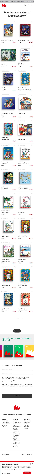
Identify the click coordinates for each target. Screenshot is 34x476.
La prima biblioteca (22, 139)
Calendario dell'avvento (23, 40)
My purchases (5, 422)
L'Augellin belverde (5, 139)
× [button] (32, 463)
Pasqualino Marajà (5, 261)
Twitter (26, 428)
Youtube (26, 425)
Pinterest (26, 426)
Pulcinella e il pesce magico (24, 89)
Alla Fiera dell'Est (5, 237)
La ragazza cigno (5, 212)
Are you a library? (4, 426)
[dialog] (17, 469)
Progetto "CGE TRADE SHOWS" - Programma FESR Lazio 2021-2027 (17, 444)
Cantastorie (4, 163)
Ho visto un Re (21, 212)
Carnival (13, 347)
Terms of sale (5, 424)
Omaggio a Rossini (22, 310)
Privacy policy (17, 426)
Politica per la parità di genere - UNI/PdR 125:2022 (16, 436)
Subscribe (17, 396)
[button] (6, 473)
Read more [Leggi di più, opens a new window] (22, 469)
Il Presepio (4, 89)
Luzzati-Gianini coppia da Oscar (7, 114)
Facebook (27, 424)
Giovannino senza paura (7, 40)
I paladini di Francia (22, 237)
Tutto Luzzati (21, 113)
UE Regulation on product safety (17, 424)
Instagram (27, 422)
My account (5, 421)
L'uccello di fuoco (22, 285)
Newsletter (27, 421)
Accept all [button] (27, 472)
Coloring (24, 347)
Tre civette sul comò (23, 188)
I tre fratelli (20, 65)
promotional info (16, 432)
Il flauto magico (5, 65)
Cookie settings (15, 429)
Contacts (15, 421)
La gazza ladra (4, 188)
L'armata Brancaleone (23, 163)
